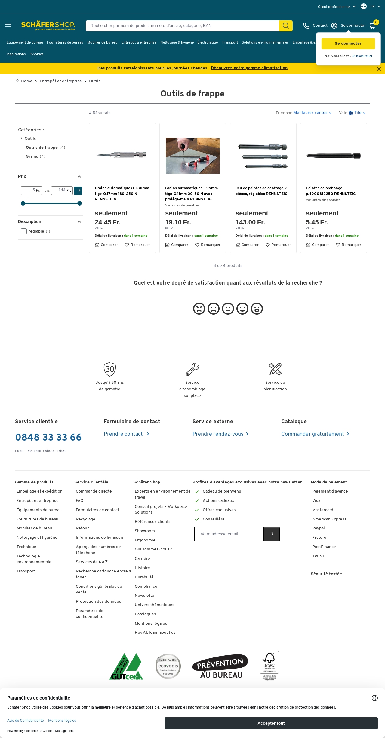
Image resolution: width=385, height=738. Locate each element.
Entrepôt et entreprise (61, 81)
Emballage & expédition (311, 42)
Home (26, 81)
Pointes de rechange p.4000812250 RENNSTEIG (331, 191)
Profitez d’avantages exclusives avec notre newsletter (247, 482)
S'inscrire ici (362, 56)
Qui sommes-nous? (153, 549)
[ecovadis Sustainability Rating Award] (168, 667)
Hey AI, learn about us (155, 632)
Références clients (153, 522)
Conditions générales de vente (99, 589)
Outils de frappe (45, 147)
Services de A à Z (92, 562)
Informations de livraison (99, 537)
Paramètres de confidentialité (89, 614)
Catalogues (145, 614)
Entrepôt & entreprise (139, 42)
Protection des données (98, 601)
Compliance (146, 586)
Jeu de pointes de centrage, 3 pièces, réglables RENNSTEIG (262, 191)
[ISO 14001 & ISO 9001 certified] (126, 667)
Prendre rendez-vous (217, 434)
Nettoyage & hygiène (177, 42)
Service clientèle (91, 482)
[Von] (28, 190)
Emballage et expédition (40, 491)
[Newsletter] (229, 534)
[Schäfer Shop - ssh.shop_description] (34, 26)
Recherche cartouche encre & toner (103, 574)
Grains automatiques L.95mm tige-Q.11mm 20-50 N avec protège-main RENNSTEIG (191, 193)
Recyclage (85, 519)
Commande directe (94, 491)
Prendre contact (124, 434)
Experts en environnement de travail (163, 494)
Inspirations (16, 54)
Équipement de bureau (25, 42)
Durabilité (144, 577)
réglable (37, 231)
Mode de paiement (329, 482)
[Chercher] (285, 26)
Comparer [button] (106, 244)
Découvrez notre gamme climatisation (249, 68)
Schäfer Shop (146, 482)
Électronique (207, 42)
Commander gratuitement (312, 434)
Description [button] (29, 221)
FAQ (79, 501)
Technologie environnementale (34, 559)
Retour (82, 528)
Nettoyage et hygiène (37, 537)
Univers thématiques (154, 605)
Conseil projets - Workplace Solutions (161, 510)
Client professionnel (334, 7)
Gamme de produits (34, 482)
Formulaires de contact (97, 510)
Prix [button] (22, 176)
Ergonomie (145, 540)
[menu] (337, 7)
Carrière (142, 559)
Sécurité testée (326, 574)
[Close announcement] (379, 69)
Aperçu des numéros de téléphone (98, 550)
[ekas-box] (220, 667)
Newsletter (145, 595)
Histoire (142, 568)
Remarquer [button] (137, 244)
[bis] (58, 190)
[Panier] (374, 25)
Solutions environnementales (265, 42)
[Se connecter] (348, 25)
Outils (94, 81)
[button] (348, 43)
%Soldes (37, 54)
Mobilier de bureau (102, 42)
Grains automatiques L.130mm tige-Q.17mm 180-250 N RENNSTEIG (122, 193)
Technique (26, 547)
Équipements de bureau (39, 510)
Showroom (145, 531)
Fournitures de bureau (65, 42)
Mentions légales (151, 623)
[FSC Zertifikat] (269, 667)
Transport (230, 42)
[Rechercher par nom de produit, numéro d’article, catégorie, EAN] (185, 25)
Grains (35, 156)
